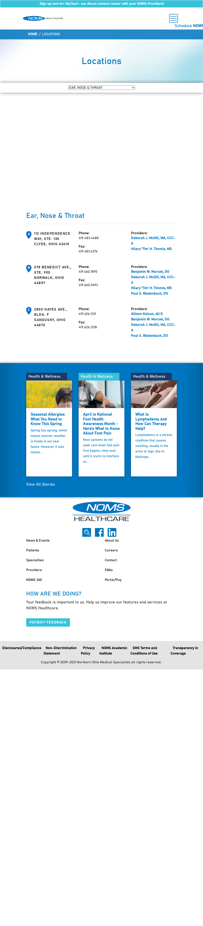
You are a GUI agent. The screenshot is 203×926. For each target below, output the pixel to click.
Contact (111, 560)
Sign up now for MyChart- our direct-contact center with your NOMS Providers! (102, 3)
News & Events (38, 540)
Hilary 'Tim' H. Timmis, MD (151, 249)
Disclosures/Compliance (21, 648)
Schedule (189, 26)
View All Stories (40, 484)
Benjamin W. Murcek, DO (150, 271)
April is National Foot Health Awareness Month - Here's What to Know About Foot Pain (101, 424)
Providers (34, 570)
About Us (112, 540)
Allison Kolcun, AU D (147, 314)
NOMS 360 (34, 580)
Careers (111, 550)
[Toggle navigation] (173, 18)
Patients (32, 550)
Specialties (35, 560)
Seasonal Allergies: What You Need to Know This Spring (48, 419)
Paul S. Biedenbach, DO (149, 293)
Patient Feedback (48, 622)
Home (32, 34)
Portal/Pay (113, 580)
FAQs (109, 570)
